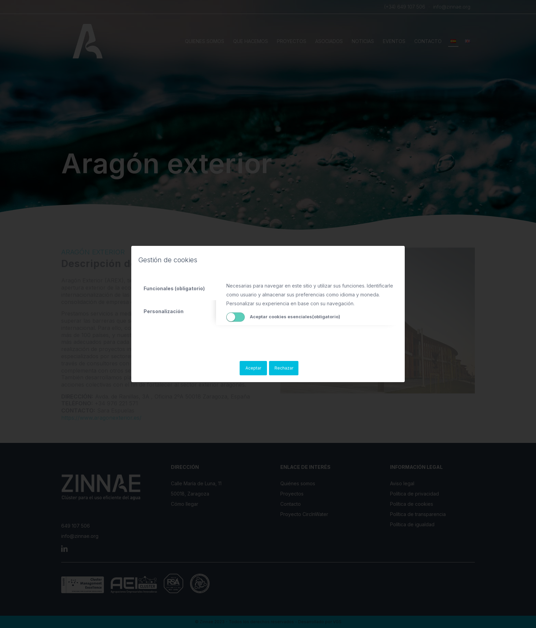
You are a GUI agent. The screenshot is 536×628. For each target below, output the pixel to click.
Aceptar (253, 368)
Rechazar (283, 368)
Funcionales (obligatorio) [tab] (174, 288)
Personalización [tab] (164, 311)
